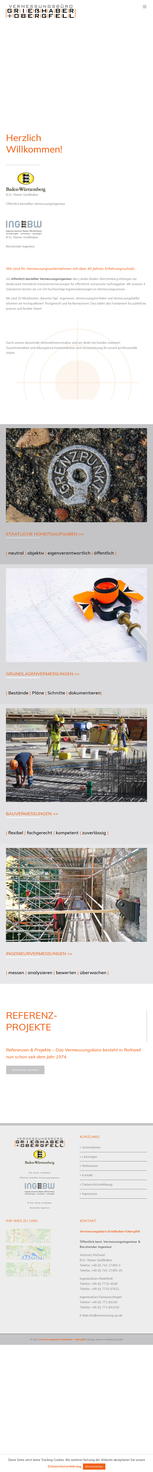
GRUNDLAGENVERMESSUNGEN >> (43, 674)
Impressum (89, 1194)
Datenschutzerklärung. (65, 1466)
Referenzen (90, 1166)
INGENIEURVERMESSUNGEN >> (39, 953)
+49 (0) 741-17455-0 (105, 1265)
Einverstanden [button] (94, 1466)
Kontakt (87, 1175)
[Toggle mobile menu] (145, 7)
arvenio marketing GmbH (109, 1339)
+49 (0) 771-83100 (104, 1302)
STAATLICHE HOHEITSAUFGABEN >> (45, 534)
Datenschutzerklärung (97, 1184)
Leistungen (89, 1157)
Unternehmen (91, 1147)
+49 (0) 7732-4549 (104, 1284)
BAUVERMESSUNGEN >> (32, 813)
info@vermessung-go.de (105, 1315)
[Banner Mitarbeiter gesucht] (76, 60)
